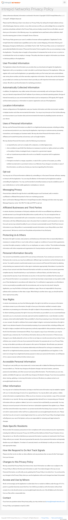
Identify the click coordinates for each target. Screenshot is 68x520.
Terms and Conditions (57, 518)
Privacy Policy (45, 518)
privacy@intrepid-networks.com (55, 501)
